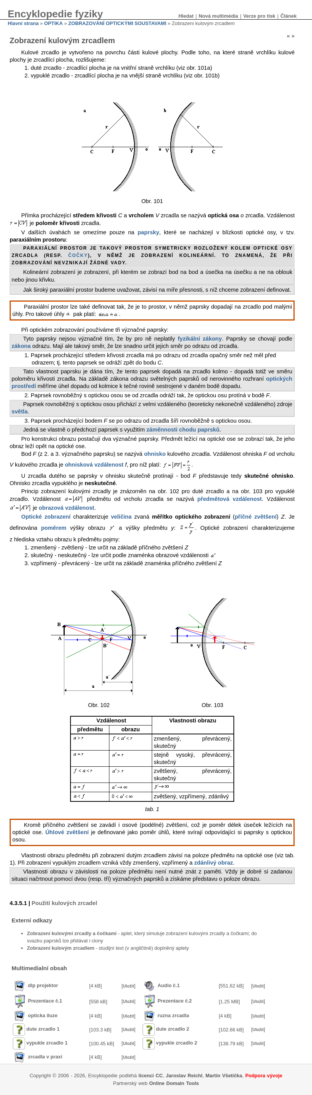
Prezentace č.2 (175, 1001)
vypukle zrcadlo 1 (47, 1043)
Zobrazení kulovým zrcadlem (60, 948)
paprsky (148, 232)
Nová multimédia (218, 16)
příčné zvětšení (256, 517)
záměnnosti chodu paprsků (183, 430)
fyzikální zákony (200, 339)
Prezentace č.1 (45, 1001)
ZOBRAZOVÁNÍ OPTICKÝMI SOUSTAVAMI (117, 23)
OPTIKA (53, 23)
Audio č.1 (169, 985)
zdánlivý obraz (213, 863)
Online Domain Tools (174, 1083)
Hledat (185, 16)
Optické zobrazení (45, 517)
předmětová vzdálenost (229, 499)
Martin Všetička (224, 1075)
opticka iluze (43, 1015)
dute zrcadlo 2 (172, 1029)
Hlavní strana (23, 23)
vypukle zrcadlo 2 (176, 1043)
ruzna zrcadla (173, 1015)
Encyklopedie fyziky (55, 14)
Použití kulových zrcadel (64, 903)
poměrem (53, 528)
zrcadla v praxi (45, 1057)
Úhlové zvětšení (67, 832)
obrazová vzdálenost (66, 508)
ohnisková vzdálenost (94, 464)
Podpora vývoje (263, 1075)
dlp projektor (43, 985)
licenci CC (151, 1075)
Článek (288, 16)
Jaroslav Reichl (184, 1075)
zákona (21, 346)
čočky (78, 255)
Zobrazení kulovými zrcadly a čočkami (72, 933)
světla (20, 411)
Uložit (128, 986)
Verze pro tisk (259, 16)
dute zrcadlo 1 (43, 1029)
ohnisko (155, 454)
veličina (121, 517)
